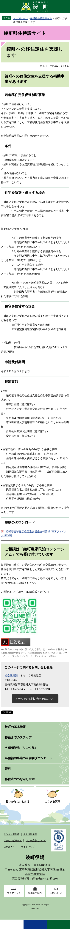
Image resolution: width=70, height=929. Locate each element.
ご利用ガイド (10, 846)
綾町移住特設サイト (41, 18)
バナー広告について (36, 840)
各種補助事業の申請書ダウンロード (29, 758)
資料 (8, 768)
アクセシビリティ (13, 840)
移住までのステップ (18, 737)
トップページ (20, 18)
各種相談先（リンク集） (21, 747)
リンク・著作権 (11, 834)
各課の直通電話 (35, 874)
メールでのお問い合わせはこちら (35, 698)
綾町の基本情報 (15, 726)
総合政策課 (11, 675)
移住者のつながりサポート (23, 779)
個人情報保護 (30, 834)
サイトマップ (28, 846)
